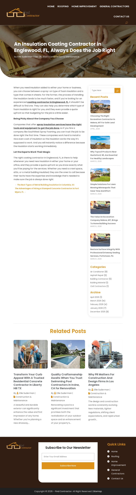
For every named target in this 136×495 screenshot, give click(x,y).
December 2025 (97, 311)
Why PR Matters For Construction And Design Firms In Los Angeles (101, 380)
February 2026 (96, 304)
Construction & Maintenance (64, 56)
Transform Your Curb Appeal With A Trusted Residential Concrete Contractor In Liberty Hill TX (29, 381)
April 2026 (94, 297)
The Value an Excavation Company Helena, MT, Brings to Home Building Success (104, 220)
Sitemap (97, 491)
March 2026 (95, 300)
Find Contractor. (63, 491)
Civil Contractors (98, 286)
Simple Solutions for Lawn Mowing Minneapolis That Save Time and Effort (103, 187)
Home (51, 6)
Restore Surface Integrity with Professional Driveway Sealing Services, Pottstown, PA (105, 252)
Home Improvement (84, 6)
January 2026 (96, 308)
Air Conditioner (97, 271)
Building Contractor (99, 279)
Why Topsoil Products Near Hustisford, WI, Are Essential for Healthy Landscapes (103, 155)
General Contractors (114, 6)
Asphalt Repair (96, 275)
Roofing (63, 6)
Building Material (97, 282)
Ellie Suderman (25, 56)
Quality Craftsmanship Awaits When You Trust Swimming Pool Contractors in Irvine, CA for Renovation (66, 381)
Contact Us (121, 16)
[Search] (117, 90)
